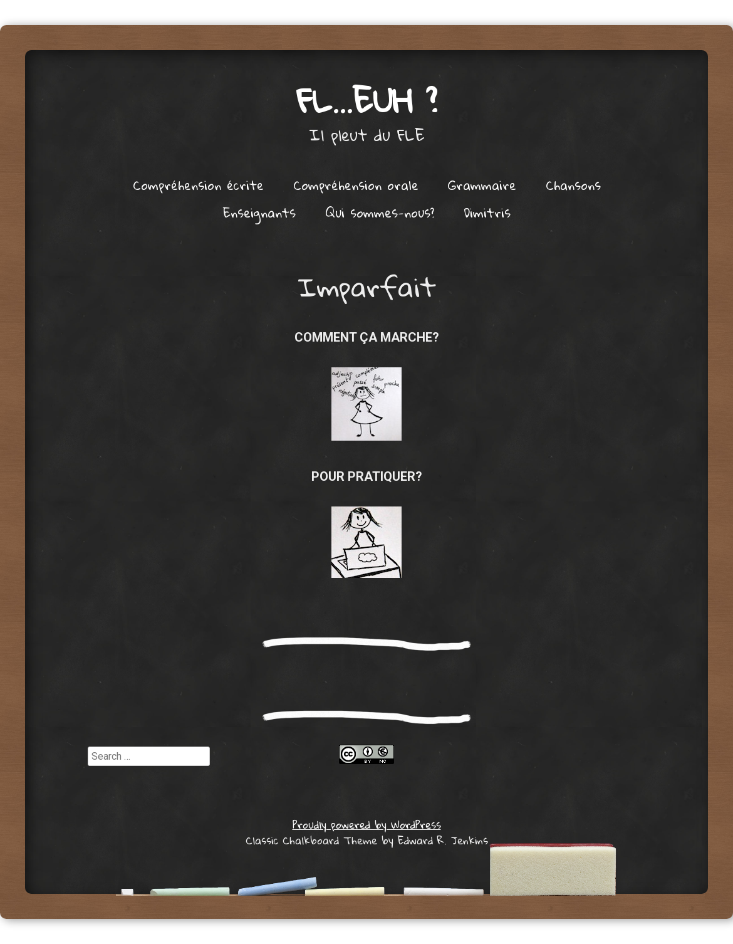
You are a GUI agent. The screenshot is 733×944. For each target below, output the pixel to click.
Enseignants (259, 212)
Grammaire (482, 185)
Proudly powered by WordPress (367, 824)
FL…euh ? (366, 100)
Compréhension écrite (198, 185)
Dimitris (487, 212)
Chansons (573, 185)
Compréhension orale (355, 185)
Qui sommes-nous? (379, 212)
